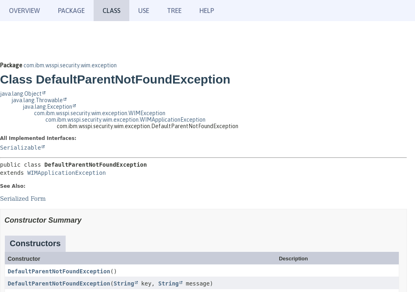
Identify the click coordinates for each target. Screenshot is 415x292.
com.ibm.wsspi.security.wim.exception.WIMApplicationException (125, 119)
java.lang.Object (21, 93)
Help (206, 10)
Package (71, 10)
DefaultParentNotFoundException (59, 271)
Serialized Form (23, 198)
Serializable (20, 147)
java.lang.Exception (47, 106)
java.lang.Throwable (37, 100)
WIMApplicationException (66, 173)
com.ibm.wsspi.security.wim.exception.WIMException (99, 113)
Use (143, 10)
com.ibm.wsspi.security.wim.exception (70, 65)
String (123, 283)
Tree (174, 10)
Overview (24, 10)
